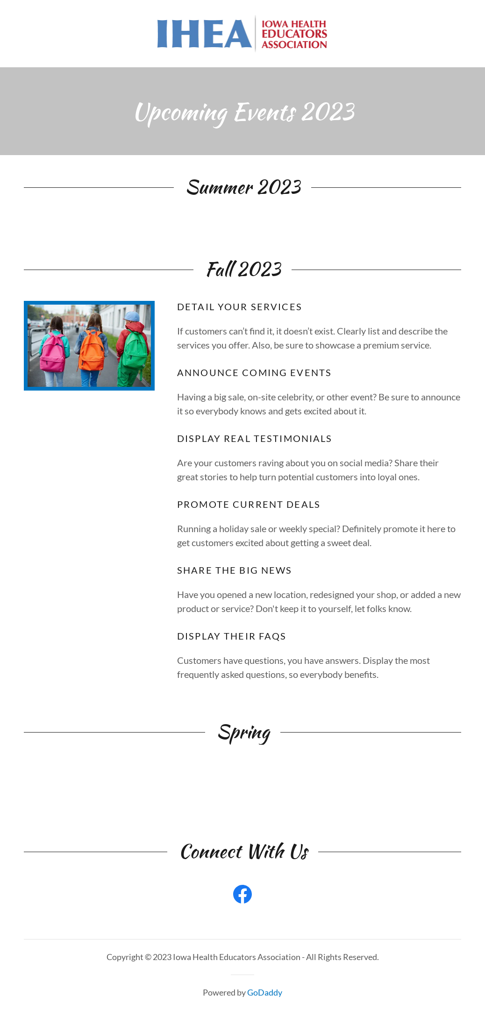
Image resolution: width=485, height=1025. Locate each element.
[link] (242, 32)
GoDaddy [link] (264, 992)
